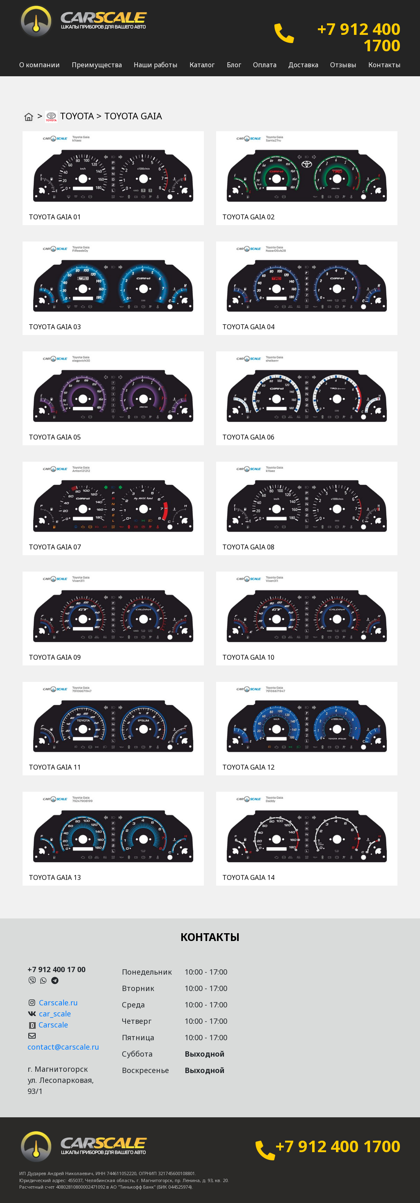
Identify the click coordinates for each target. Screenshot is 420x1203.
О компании (39, 64)
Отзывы (343, 64)
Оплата (264, 64)
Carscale (53, 1025)
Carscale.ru (58, 1002)
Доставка (303, 64)
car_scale (55, 1013)
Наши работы (156, 64)
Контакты (384, 64)
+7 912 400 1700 (359, 37)
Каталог (202, 64)
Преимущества (97, 64)
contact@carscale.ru (63, 1047)
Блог (234, 64)
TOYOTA (77, 115)
